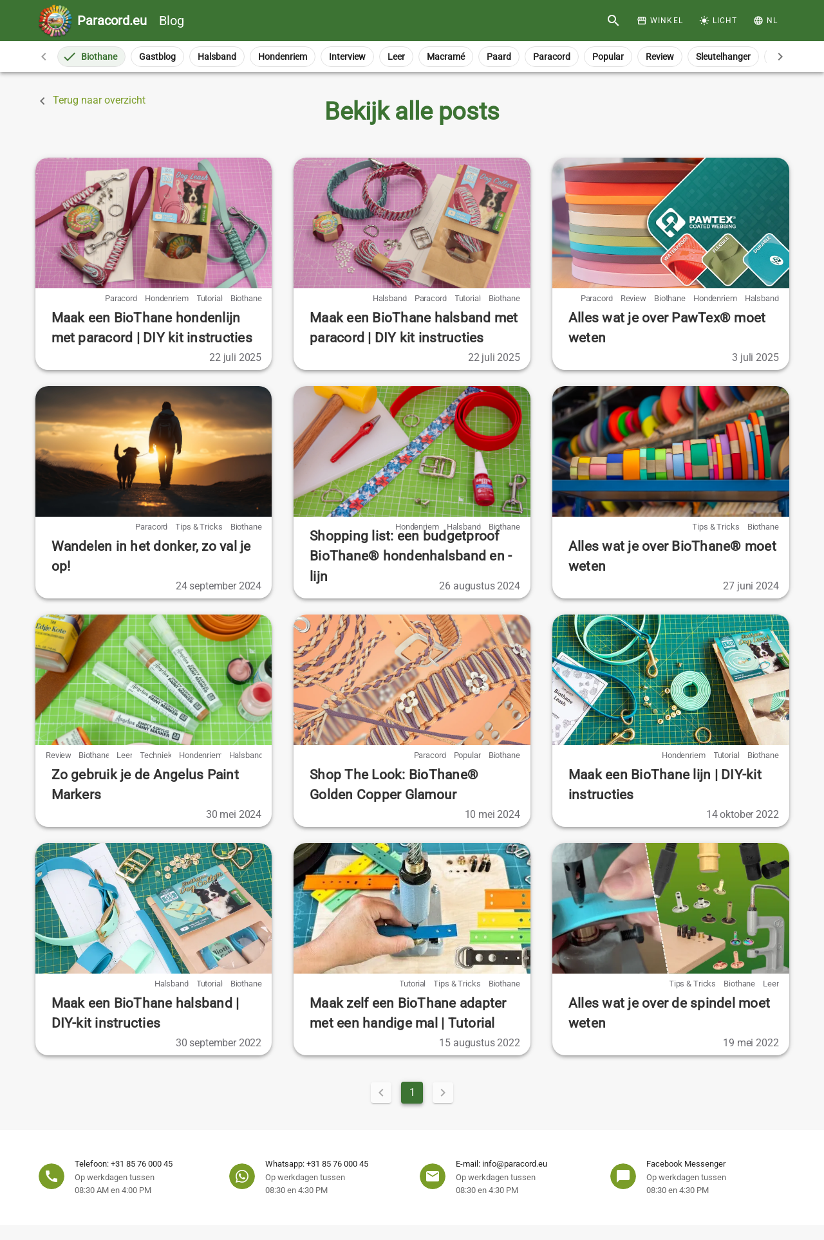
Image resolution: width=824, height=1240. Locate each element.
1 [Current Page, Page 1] (412, 1092)
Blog (130, 20)
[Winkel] (660, 21)
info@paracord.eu (514, 1164)
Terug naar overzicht (90, 101)
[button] (765, 21)
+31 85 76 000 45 (142, 1164)
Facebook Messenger (686, 1164)
